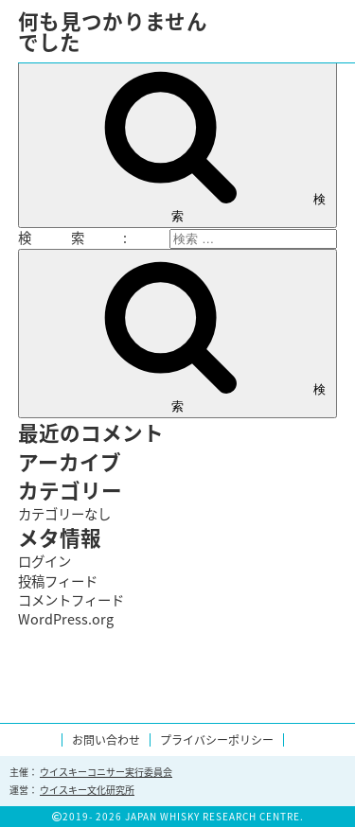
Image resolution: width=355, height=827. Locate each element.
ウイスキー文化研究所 (87, 790)
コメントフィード (71, 599)
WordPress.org (66, 618)
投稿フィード (58, 581)
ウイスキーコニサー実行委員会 (106, 772)
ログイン (44, 561)
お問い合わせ (106, 739)
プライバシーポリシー (217, 739)
